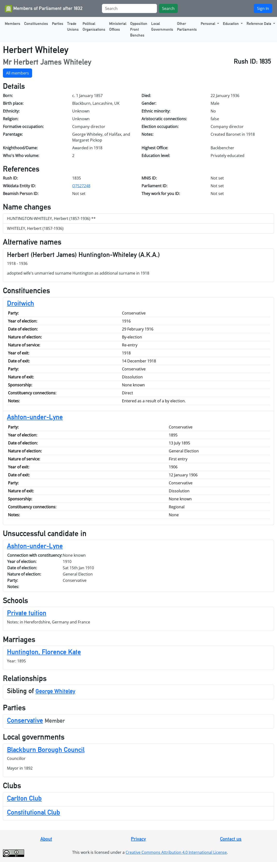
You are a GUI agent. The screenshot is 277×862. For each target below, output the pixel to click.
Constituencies (36, 23)
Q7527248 (81, 185)
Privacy (138, 839)
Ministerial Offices (117, 26)
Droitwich (20, 303)
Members (12, 23)
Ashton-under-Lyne (35, 417)
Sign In (263, 8)
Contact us (230, 839)
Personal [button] (208, 23)
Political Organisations (94, 26)
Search (168, 8)
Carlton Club (24, 798)
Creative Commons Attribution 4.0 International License (176, 852)
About (46, 839)
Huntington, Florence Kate (44, 652)
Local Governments (162, 26)
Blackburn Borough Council (46, 749)
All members (17, 73)
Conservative (25, 720)
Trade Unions (73, 26)
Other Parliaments (187, 26)
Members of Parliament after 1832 (44, 8)
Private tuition (26, 613)
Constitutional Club (33, 812)
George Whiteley (55, 691)
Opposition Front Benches (138, 29)
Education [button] (231, 23)
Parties (57, 23)
